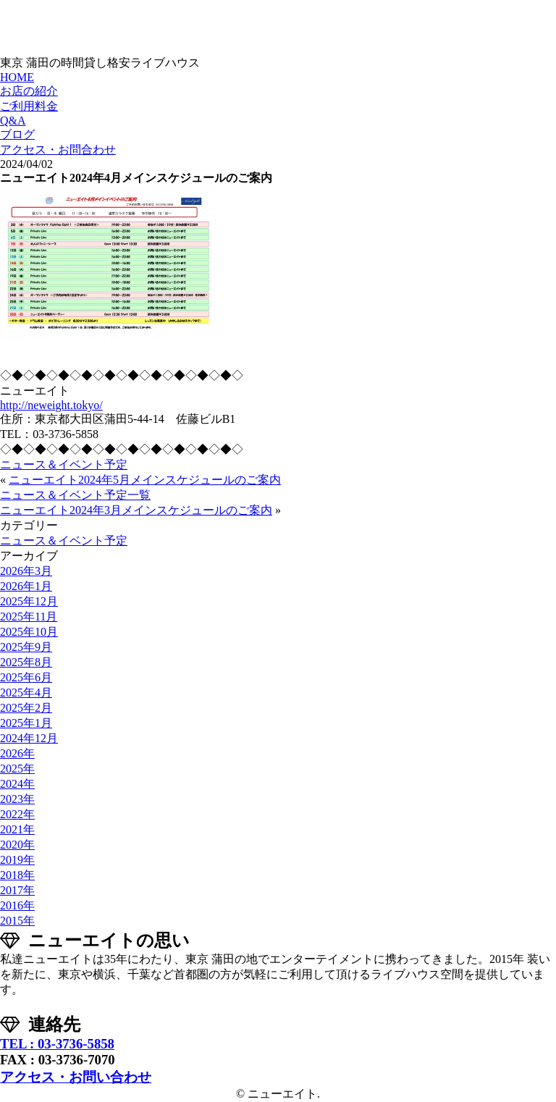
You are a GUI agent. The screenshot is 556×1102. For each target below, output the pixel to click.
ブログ (17, 134)
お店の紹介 (29, 91)
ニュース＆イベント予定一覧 (75, 495)
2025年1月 (26, 723)
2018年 (17, 875)
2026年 (17, 753)
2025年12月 (29, 601)
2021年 (17, 829)
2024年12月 (29, 738)
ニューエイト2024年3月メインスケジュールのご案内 (136, 510)
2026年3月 (26, 571)
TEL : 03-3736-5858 (57, 1043)
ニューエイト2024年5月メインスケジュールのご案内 (145, 480)
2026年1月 (26, 586)
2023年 (17, 799)
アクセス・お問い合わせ (75, 1077)
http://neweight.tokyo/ (51, 405)
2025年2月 (26, 708)
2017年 (17, 890)
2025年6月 (26, 677)
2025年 (17, 768)
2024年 (17, 784)
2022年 (17, 814)
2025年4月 (26, 692)
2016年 (17, 905)
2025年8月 (26, 662)
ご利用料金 (29, 106)
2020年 (17, 844)
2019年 (17, 860)
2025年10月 (29, 632)
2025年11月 (28, 616)
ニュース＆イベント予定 (63, 464)
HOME (17, 77)
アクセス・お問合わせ (58, 149)
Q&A (13, 120)
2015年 (17, 920)
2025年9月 (26, 647)
